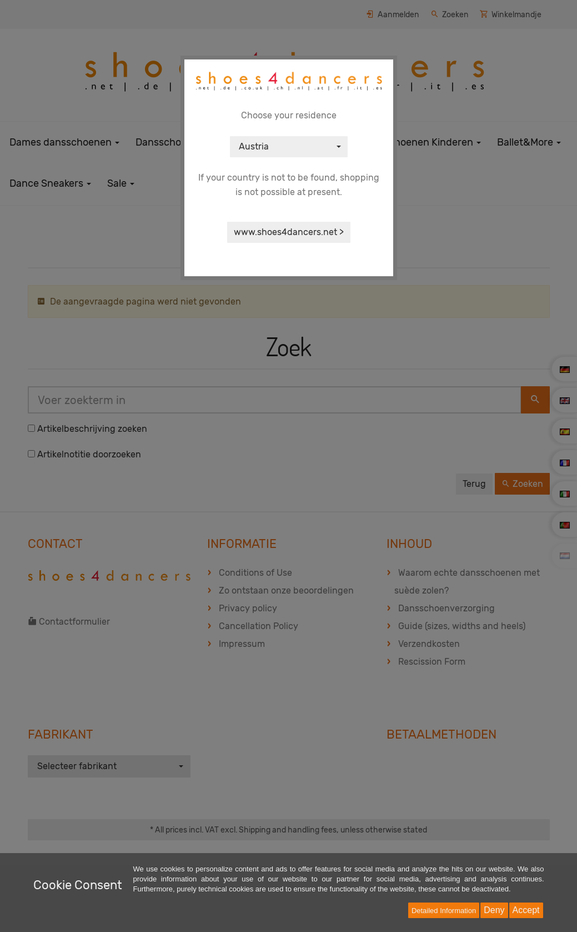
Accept (526, 910)
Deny (494, 910)
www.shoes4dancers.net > (289, 232)
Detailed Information (444, 910)
